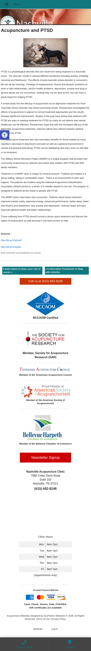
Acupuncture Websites (18, 615)
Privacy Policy (58, 619)
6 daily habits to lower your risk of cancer (21, 271)
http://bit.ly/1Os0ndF (11, 240)
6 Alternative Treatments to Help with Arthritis (64, 271)
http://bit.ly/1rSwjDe (11, 247)
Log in (54, 629)
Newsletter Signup (45, 457)
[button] (4, 135)
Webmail (37, 629)
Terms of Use (43, 619)
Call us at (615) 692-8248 (45, 281)
